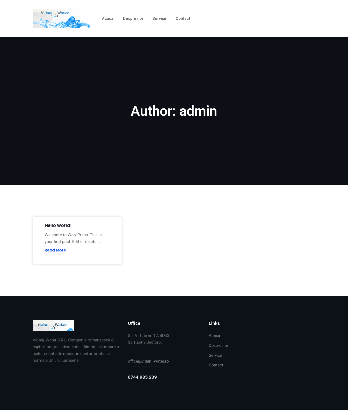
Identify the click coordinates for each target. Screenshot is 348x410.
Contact (183, 18)
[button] (290, 18)
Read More (55, 250)
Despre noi (133, 18)
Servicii (159, 18)
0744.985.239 (142, 390)
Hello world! (58, 225)
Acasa (107, 18)
